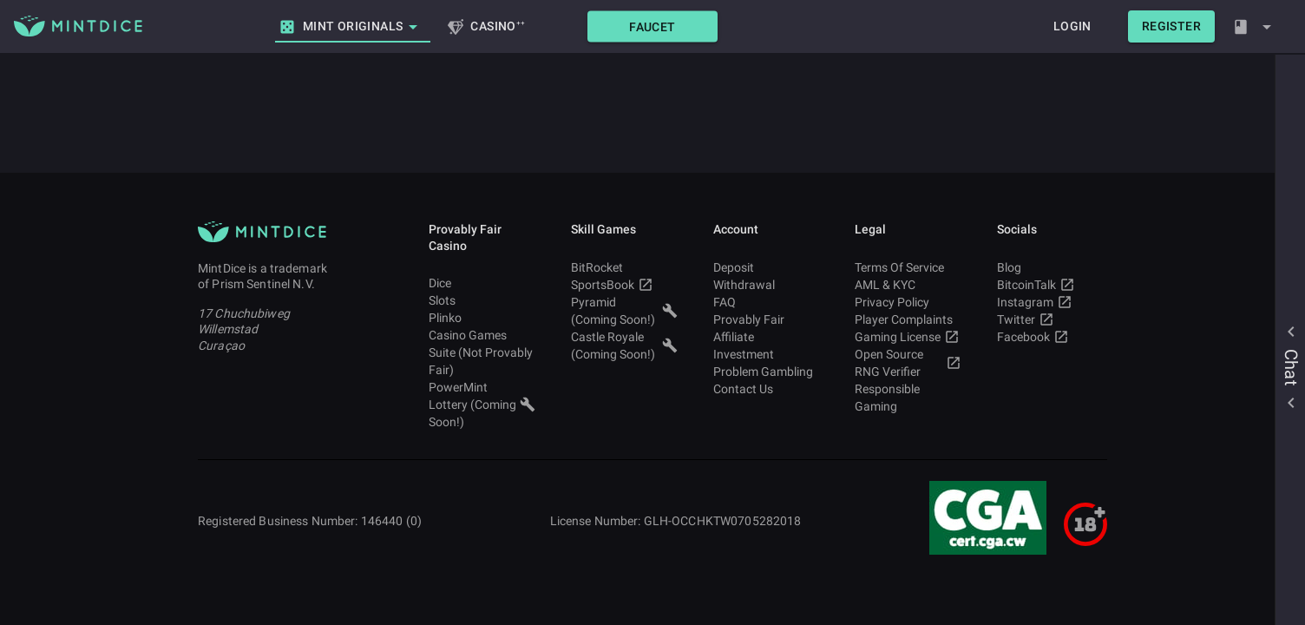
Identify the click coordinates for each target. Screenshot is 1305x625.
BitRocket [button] (624, 267)
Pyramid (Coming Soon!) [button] (624, 310)
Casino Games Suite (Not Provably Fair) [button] (482, 352)
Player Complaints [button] (908, 319)
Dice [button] (482, 283)
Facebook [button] (1050, 336)
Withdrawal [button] (766, 284)
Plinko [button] (482, 317)
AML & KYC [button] (908, 284)
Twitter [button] (1050, 319)
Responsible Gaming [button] (908, 397)
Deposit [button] (766, 267)
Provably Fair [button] (766, 319)
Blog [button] (1050, 267)
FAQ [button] (766, 302)
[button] (652, 26)
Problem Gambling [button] (766, 371)
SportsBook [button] (624, 284)
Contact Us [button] (766, 389)
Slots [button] (482, 300)
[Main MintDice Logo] (78, 26)
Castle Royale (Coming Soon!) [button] (624, 345)
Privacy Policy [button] (908, 302)
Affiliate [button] (766, 336)
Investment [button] (766, 354)
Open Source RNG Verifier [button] (908, 362)
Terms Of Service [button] (908, 267)
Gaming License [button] (908, 336)
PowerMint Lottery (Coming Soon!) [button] (482, 404)
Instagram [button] (1050, 302)
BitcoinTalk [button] (1050, 284)
